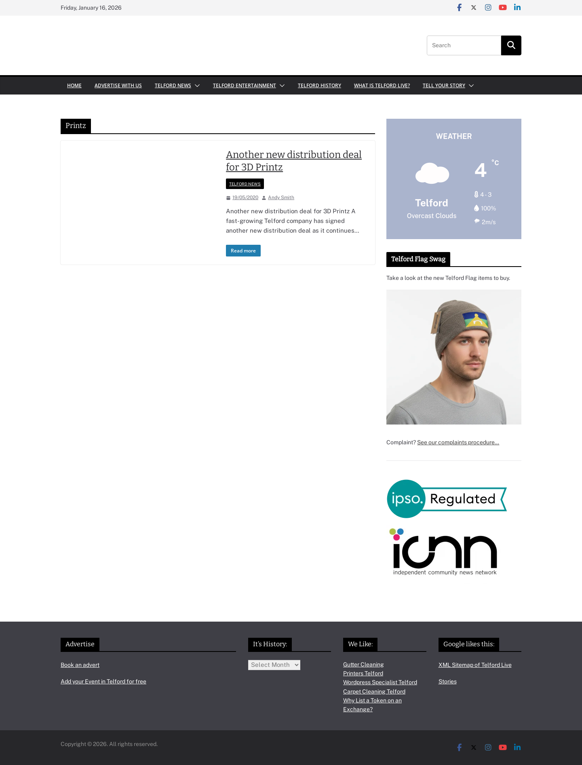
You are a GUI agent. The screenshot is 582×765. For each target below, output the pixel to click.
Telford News (173, 85)
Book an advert (80, 665)
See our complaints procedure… (458, 442)
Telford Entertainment (244, 85)
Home (74, 85)
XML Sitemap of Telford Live (475, 665)
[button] (195, 85)
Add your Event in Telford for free (103, 681)
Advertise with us (118, 85)
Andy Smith (281, 197)
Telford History (319, 85)
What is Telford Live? (382, 85)
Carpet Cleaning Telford (374, 691)
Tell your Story (444, 85)
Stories (448, 681)
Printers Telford (363, 673)
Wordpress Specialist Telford (380, 682)
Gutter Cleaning (363, 664)
